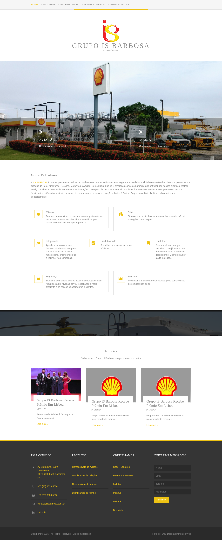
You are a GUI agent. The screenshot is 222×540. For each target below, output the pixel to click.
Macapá (118, 501)
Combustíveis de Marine (85, 483)
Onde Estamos (70, 4)
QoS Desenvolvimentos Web (176, 533)
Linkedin (42, 511)
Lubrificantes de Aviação (85, 475)
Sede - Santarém (122, 466)
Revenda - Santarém (124, 475)
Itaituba (117, 483)
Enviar (162, 499)
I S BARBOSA (41, 182)
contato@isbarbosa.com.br (51, 503)
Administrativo (119, 4)
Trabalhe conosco (93, 4)
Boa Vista (118, 509)
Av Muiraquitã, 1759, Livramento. (53, 472)
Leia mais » (43, 423)
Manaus (118, 492)
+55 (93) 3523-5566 (48, 486)
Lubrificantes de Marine (84, 492)
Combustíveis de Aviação (85, 466)
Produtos (49, 4)
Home (35, 4)
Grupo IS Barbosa (111, 45)
